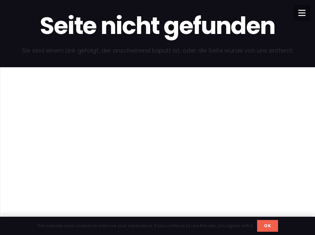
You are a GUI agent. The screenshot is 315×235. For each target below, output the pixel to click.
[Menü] (302, 13)
